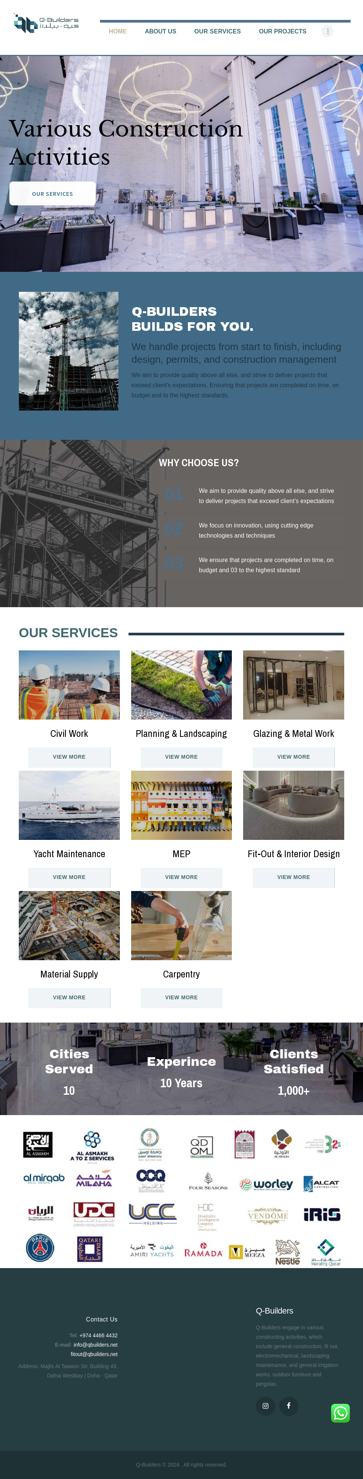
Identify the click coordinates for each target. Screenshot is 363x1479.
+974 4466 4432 (98, 1335)
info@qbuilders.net (96, 1345)
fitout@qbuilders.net (94, 1354)
